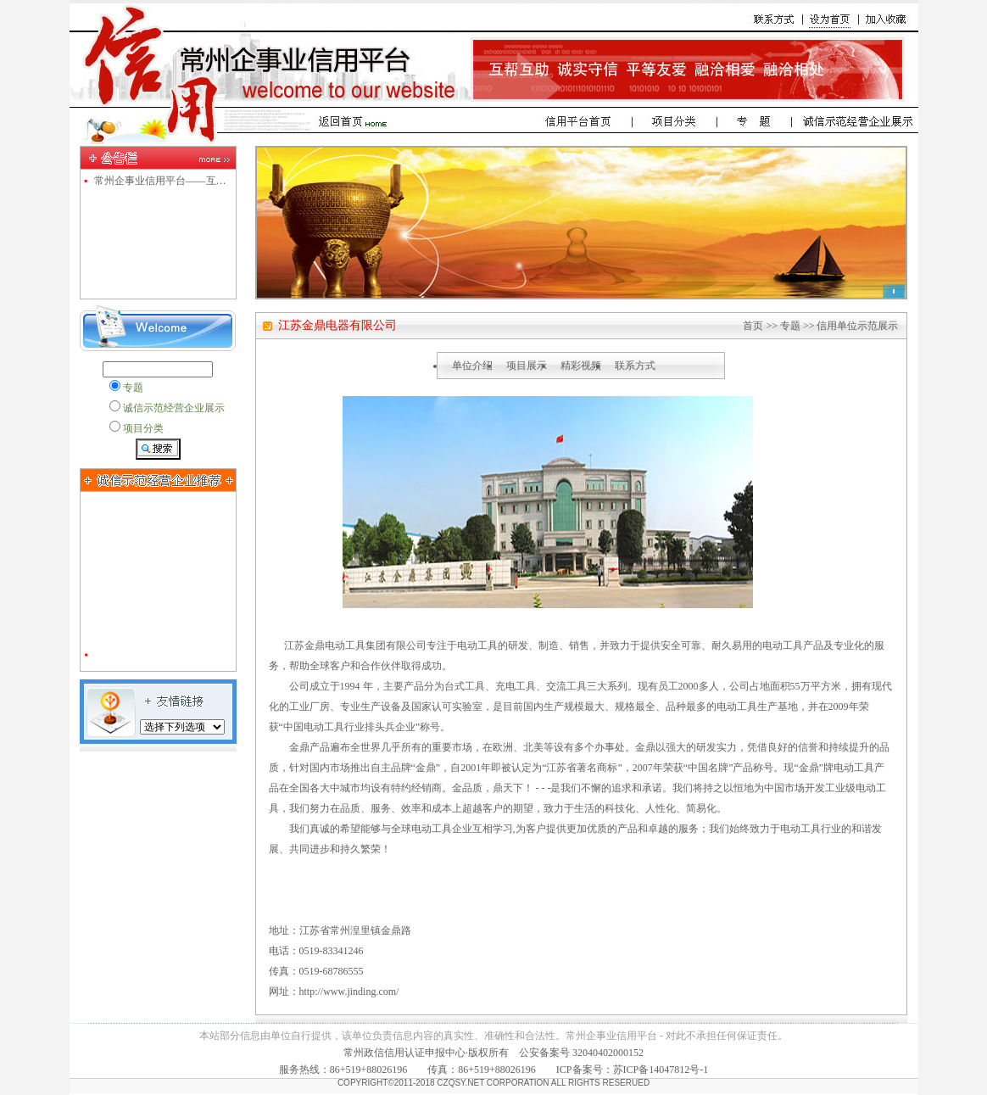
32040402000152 (608, 1053)
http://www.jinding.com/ (349, 991)
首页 (753, 326)
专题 (790, 326)
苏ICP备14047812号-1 (661, 1069)
